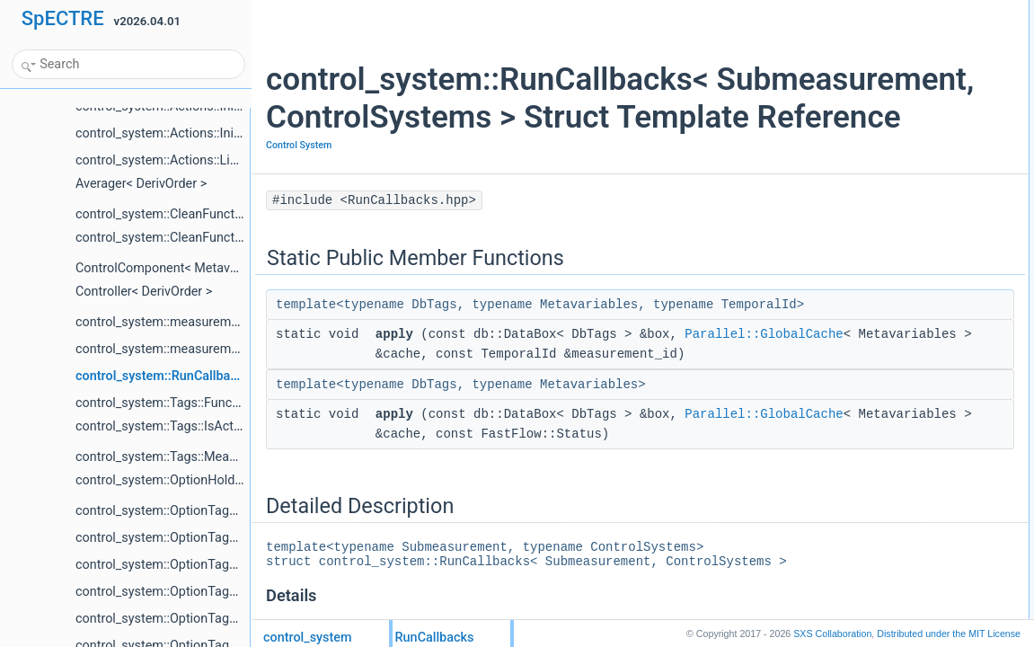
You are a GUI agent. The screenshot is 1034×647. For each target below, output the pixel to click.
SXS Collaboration (832, 633)
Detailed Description (857, 69)
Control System (298, 183)
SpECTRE (63, 18)
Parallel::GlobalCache (455, 411)
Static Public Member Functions (884, 10)
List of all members (854, 89)
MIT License (949, 633)
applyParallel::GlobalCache (888, 29)
